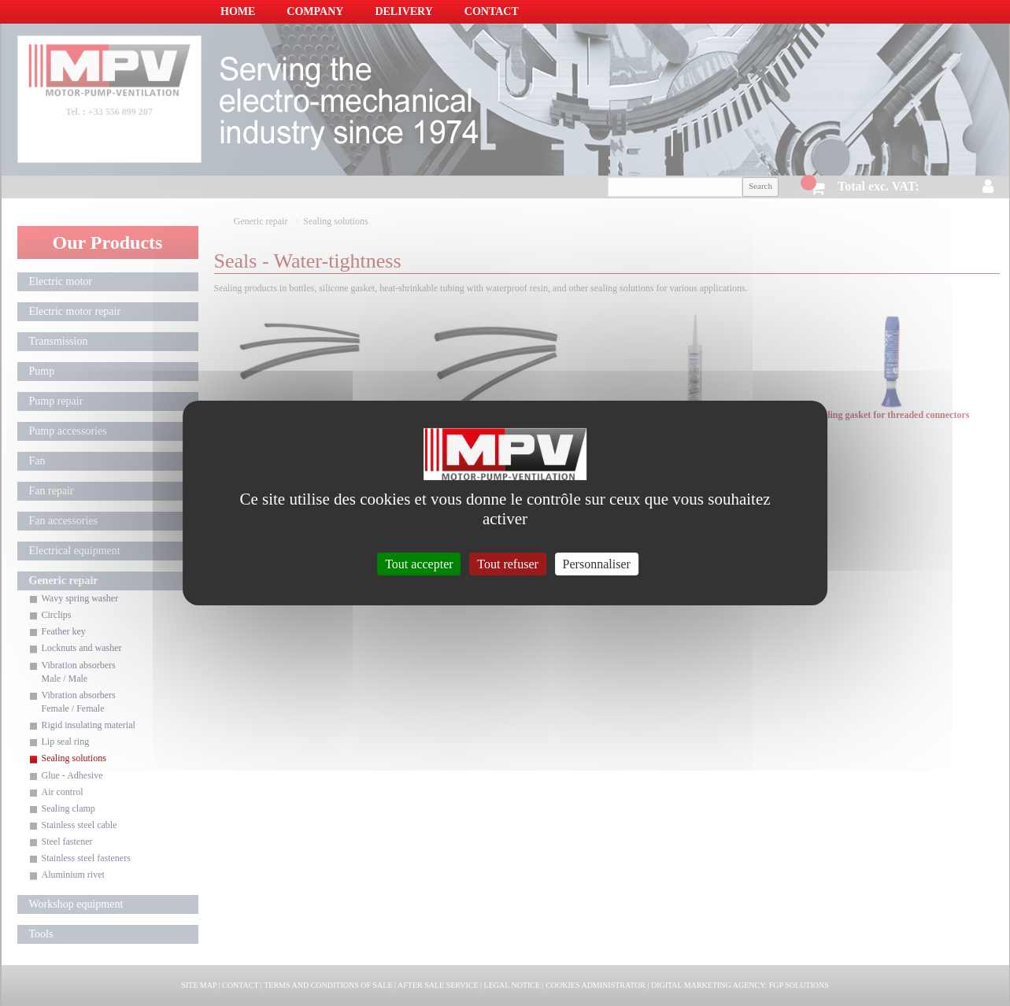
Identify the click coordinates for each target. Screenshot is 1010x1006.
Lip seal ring (66, 741)
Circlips (57, 614)
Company (315, 11)
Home (237, 11)
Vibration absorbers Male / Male (79, 672)
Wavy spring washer (80, 598)
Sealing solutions (74, 758)
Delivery (403, 11)
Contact (491, 11)
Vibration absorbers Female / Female (79, 702)
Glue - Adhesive (72, 775)
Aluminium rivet (73, 874)
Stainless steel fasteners (86, 858)
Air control (62, 791)
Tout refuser (507, 564)
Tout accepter (419, 564)
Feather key (64, 631)
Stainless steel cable (79, 824)
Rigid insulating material (88, 724)
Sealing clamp (68, 808)
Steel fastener (67, 841)
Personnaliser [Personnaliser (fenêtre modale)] (597, 564)
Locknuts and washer (82, 647)
